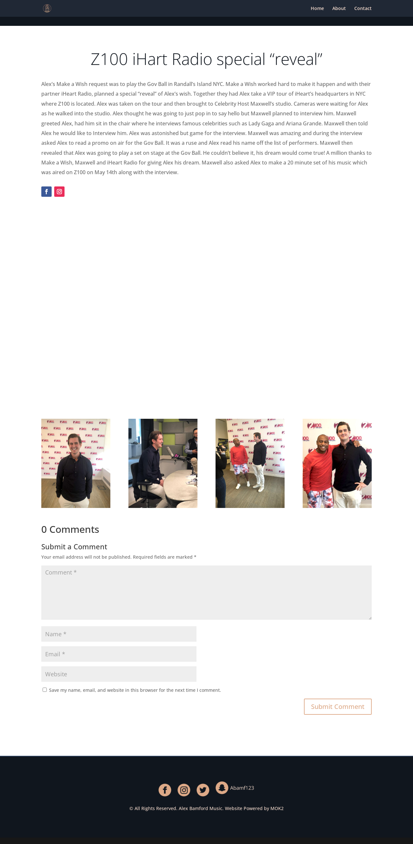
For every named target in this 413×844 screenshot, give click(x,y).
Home (317, 8)
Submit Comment (338, 706)
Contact (363, 8)
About (339, 8)
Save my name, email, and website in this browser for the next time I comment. (135, 690)
